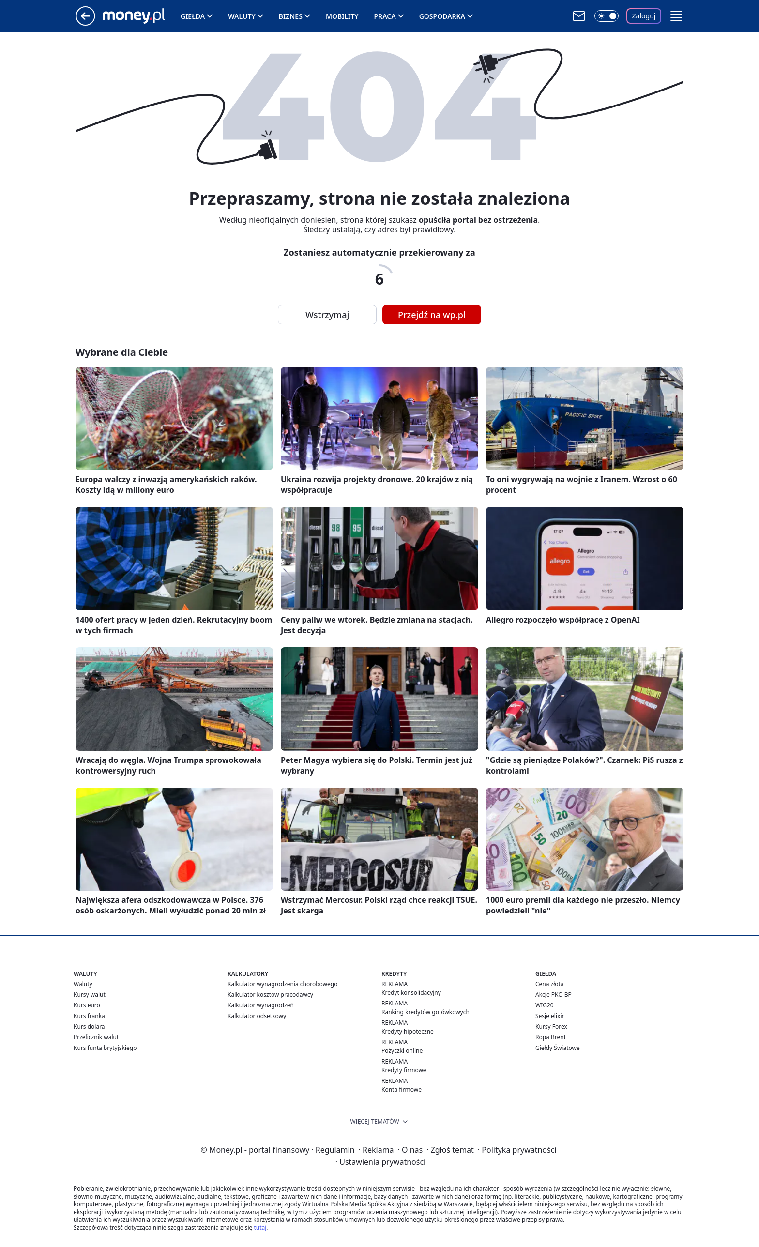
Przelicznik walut (96, 1037)
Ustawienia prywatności (380, 1161)
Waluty (242, 16)
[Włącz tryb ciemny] (606, 16)
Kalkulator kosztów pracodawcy (270, 994)
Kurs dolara (89, 1026)
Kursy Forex (551, 1026)
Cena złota (549, 984)
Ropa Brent (550, 1037)
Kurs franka (89, 1016)
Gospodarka (442, 16)
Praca (385, 16)
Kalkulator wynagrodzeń (261, 1005)
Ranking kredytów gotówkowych (425, 1012)
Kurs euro (87, 1005)
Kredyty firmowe (403, 1070)
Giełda (193, 16)
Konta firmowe (401, 1089)
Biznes (291, 16)
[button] (676, 16)
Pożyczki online (402, 1051)
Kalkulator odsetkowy (257, 1016)
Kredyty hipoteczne (407, 1031)
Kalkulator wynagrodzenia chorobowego (282, 984)
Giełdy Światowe (557, 1048)
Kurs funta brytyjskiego (105, 1048)
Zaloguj (644, 15)
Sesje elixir (549, 1016)
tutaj (260, 1227)
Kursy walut (90, 994)
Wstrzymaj (327, 314)
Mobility (342, 16)
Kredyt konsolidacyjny (411, 992)
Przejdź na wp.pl (432, 314)
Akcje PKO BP (553, 994)
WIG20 (544, 1005)
